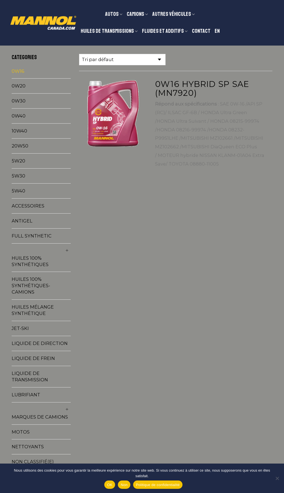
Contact (201, 30)
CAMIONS (135, 14)
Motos (21, 432)
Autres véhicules (171, 14)
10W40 (19, 131)
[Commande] (122, 59)
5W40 (18, 191)
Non (124, 485)
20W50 (20, 146)
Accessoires (28, 206)
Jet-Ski (20, 328)
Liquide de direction (40, 343)
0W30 (19, 101)
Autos (112, 14)
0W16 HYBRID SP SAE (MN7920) (202, 88)
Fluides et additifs (163, 30)
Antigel (22, 221)
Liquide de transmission (30, 376)
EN (217, 30)
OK (109, 485)
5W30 (18, 176)
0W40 (19, 116)
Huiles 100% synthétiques (30, 261)
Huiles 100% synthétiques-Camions (31, 285)
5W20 (18, 161)
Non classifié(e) (33, 461)
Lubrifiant (26, 394)
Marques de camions (40, 417)
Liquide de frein (33, 358)
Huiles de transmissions (107, 30)
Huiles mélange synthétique (33, 310)
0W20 (19, 86)
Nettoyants (28, 446)
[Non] (277, 478)
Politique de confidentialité (158, 485)
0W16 (18, 71)
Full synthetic (32, 236)
